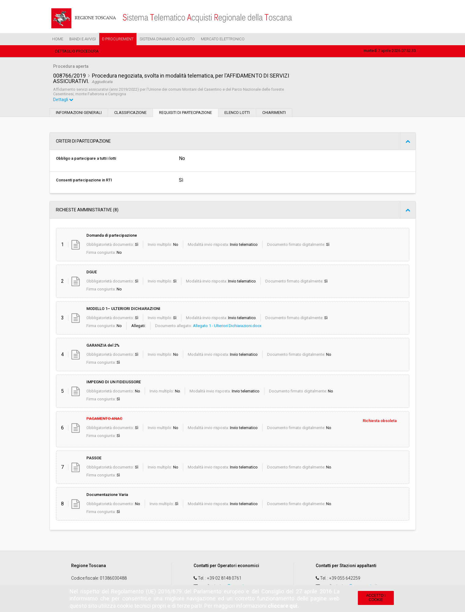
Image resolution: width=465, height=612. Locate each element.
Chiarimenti (274, 112)
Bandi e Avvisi (82, 39)
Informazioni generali (79, 112)
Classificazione (130, 112)
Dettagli (63, 99)
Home (57, 39)
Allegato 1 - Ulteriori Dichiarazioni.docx (227, 325)
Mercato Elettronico (223, 39)
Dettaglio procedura (77, 51)
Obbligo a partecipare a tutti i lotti (86, 158)
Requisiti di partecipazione (185, 112)
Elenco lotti (237, 112)
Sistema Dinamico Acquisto (167, 39)
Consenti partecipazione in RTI (84, 180)
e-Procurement (117, 39)
